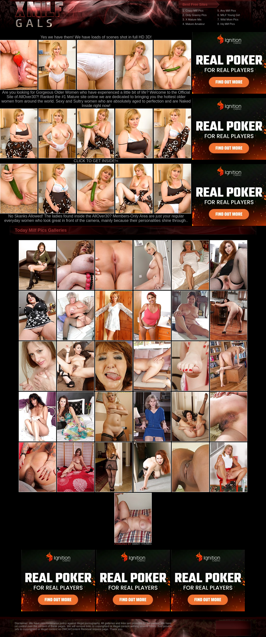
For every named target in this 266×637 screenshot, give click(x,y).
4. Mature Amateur (194, 23)
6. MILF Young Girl (228, 15)
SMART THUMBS (141, 544)
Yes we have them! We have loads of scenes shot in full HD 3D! (96, 37)
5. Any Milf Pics (226, 10)
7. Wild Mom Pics (227, 19)
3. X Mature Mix (192, 19)
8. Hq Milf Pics (226, 23)
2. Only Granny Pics (195, 15)
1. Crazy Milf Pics (193, 10)
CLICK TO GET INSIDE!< (96, 161)
